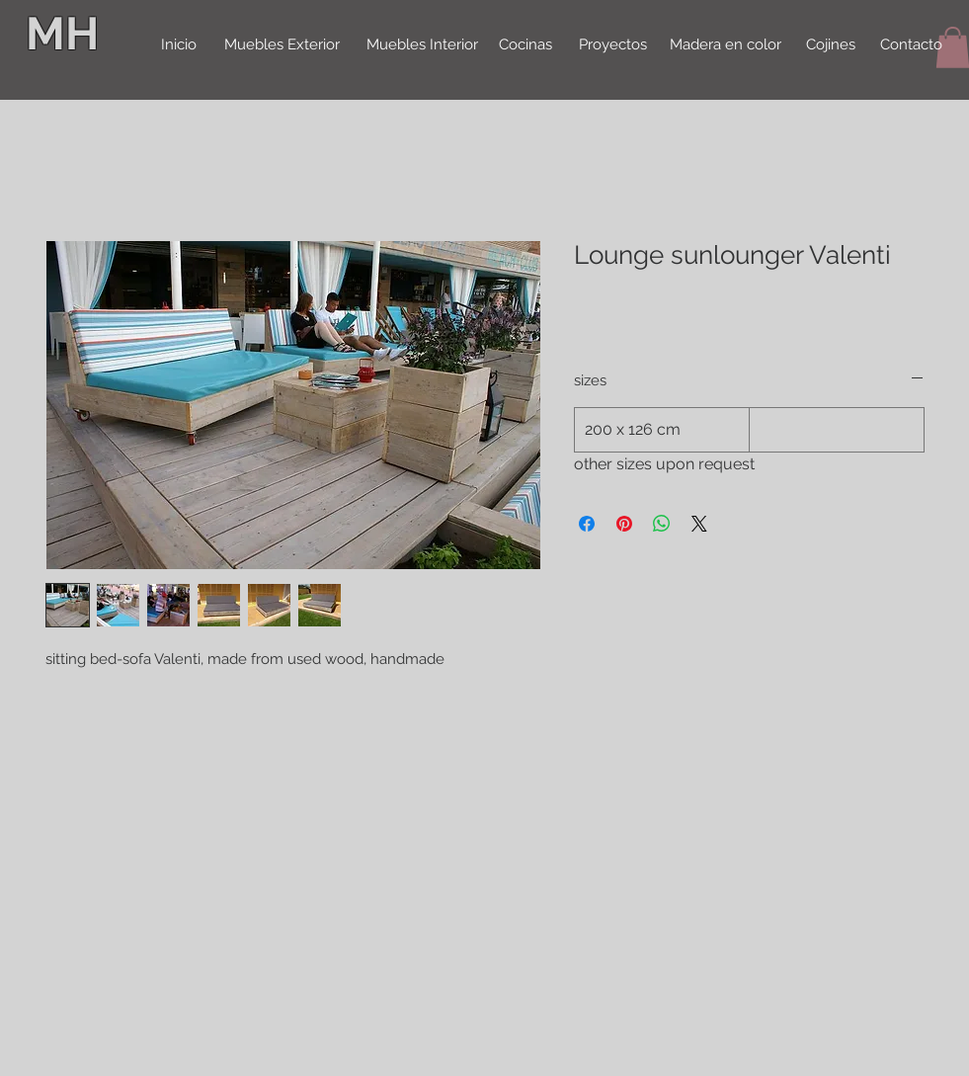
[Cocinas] (526, 45)
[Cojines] (830, 45)
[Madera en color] (725, 45)
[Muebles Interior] (422, 45)
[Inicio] (178, 45)
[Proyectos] (613, 45)
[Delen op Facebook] (587, 524)
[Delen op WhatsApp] (662, 524)
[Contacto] (911, 45)
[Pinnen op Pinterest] (624, 524)
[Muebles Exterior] (282, 45)
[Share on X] (699, 524)
